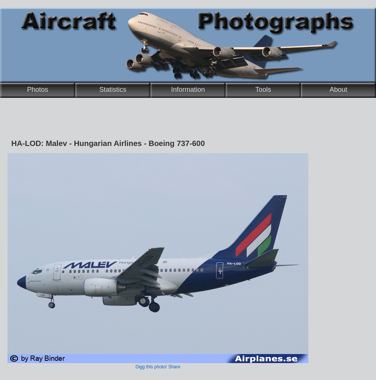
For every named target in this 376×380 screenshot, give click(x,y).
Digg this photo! (151, 366)
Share (174, 366)
